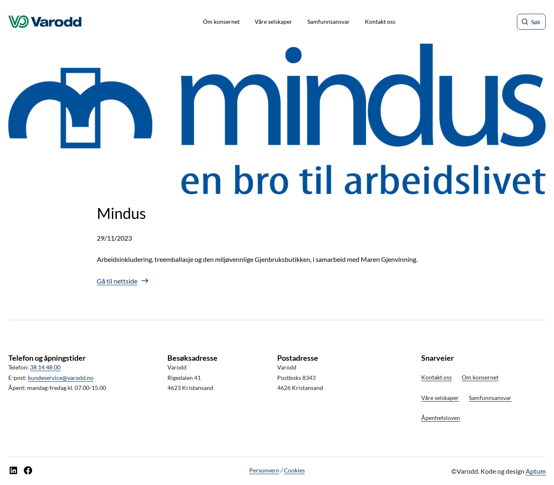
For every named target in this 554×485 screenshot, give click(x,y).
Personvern (264, 470)
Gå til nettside (117, 281)
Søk (535, 21)
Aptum (536, 471)
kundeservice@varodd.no (61, 377)
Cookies (294, 470)
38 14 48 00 (45, 367)
